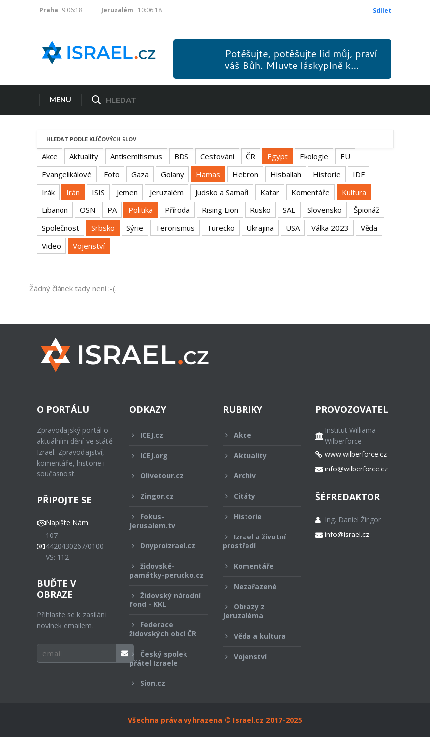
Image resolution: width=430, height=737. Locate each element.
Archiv (255, 475)
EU (345, 156)
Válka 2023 (330, 228)
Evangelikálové (67, 174)
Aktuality (83, 156)
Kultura (354, 192)
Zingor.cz (161, 496)
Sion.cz (161, 683)
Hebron (245, 174)
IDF (359, 174)
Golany (172, 174)
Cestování (217, 156)
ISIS (98, 192)
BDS (181, 156)
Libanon (55, 210)
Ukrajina (260, 228)
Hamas (208, 174)
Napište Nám (67, 522)
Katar (269, 192)
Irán (73, 192)
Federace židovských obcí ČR (162, 629)
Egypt (277, 156)
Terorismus (175, 228)
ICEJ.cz (161, 435)
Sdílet (382, 10)
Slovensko (324, 210)
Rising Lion (220, 210)
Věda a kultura (255, 636)
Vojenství (89, 246)
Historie (327, 174)
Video (51, 246)
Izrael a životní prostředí (255, 541)
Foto (112, 174)
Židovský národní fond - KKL (165, 600)
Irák (48, 192)
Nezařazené (255, 586)
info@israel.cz (347, 534)
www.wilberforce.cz (356, 454)
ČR (250, 156)
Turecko (221, 228)
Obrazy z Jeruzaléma (255, 611)
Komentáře (310, 192)
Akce (50, 156)
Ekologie (314, 156)
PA (112, 210)
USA (293, 228)
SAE (289, 210)
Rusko (260, 210)
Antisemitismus (136, 156)
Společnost (60, 228)
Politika (140, 210)
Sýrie (134, 228)
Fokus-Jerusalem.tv (161, 521)
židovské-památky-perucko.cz (166, 573)
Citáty (255, 496)
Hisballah (285, 174)
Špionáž (366, 210)
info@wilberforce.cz (356, 469)
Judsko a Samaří (221, 192)
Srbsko (103, 228)
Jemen (127, 192)
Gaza (140, 174)
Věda (369, 228)
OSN (87, 210)
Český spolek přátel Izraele (161, 658)
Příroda (177, 210)
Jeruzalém (167, 192)
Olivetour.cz (161, 475)
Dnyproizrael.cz (162, 545)
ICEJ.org (161, 455)
